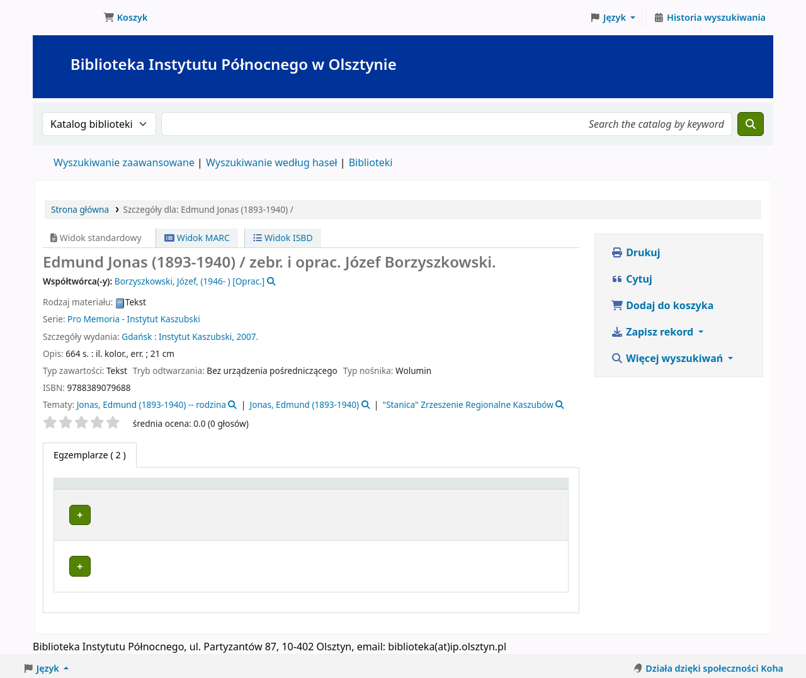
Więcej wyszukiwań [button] (668, 358)
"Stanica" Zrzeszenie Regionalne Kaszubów (468, 404)
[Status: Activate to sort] (489, 489)
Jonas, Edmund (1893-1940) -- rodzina (151, 404)
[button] (125, 18)
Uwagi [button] (535, 489)
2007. (247, 336)
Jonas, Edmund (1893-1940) (304, 404)
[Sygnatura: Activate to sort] (426, 489)
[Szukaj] (750, 124)
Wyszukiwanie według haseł (272, 162)
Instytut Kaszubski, (196, 336)
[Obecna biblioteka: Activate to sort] (235, 489)
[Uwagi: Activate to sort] (541, 489)
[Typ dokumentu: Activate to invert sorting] (109, 489)
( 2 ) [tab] (90, 455)
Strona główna (80, 209)
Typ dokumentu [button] (94, 489)
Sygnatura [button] (420, 489)
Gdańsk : (139, 336)
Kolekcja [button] (332, 489)
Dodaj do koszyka (662, 305)
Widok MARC (197, 238)
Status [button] (481, 489)
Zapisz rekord (653, 332)
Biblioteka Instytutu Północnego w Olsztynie (66, 17)
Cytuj (631, 279)
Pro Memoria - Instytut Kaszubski (133, 319)
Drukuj (636, 252)
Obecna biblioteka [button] (210, 489)
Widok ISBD (282, 238)
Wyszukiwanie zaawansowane (124, 162)
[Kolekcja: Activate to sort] (349, 489)
